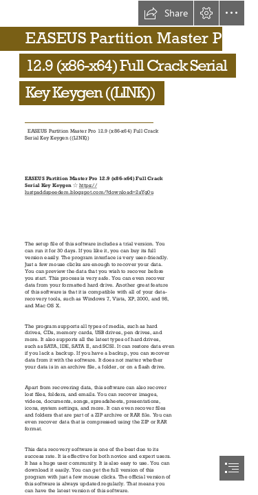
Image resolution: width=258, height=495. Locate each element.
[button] (165, 13)
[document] (129, 247)
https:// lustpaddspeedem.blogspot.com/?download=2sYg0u (89, 188)
